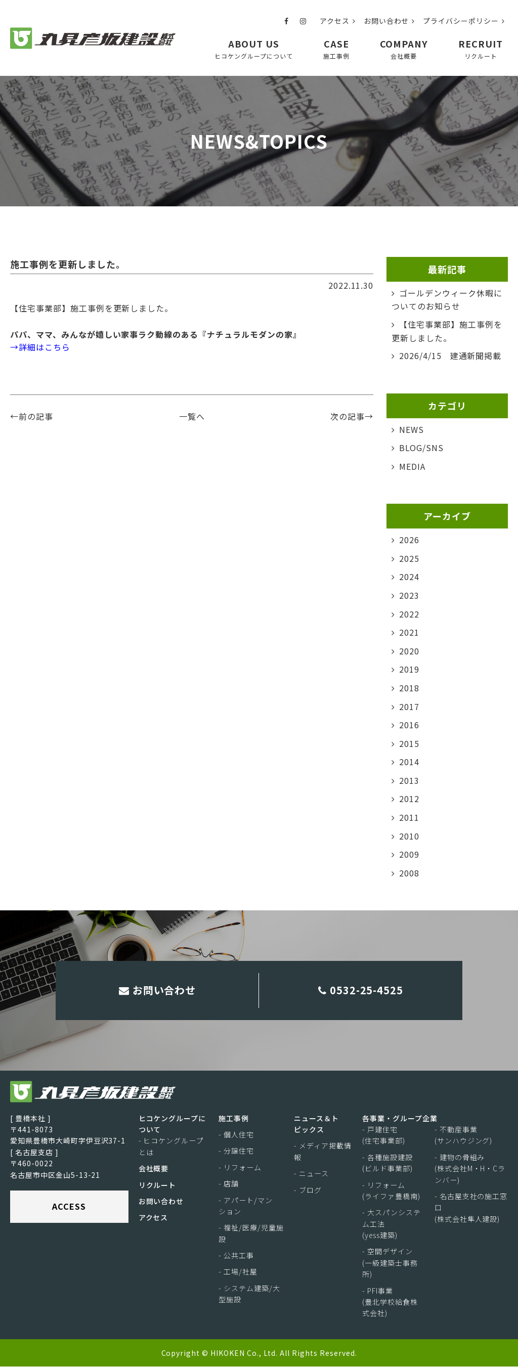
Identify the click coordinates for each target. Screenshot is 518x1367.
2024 (409, 576)
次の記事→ (351, 416)
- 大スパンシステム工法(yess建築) (391, 1224)
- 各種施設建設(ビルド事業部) (387, 1163)
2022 (409, 613)
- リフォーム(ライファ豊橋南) (391, 1190)
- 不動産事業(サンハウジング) (464, 1135)
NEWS (411, 429)
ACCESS (69, 1207)
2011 (409, 817)
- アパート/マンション (246, 1205)
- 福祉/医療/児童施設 (251, 1233)
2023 (409, 595)
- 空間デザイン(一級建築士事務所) (390, 1263)
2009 (409, 854)
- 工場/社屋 (238, 1272)
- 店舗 (229, 1184)
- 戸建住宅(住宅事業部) (383, 1135)
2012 (409, 798)
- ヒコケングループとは (171, 1146)
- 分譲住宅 (236, 1151)
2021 (409, 632)
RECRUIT (480, 49)
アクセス (338, 21)
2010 (409, 836)
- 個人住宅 (236, 1135)
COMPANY (404, 49)
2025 (409, 558)
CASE (336, 49)
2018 (409, 688)
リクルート (158, 1185)
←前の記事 (31, 416)
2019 (409, 669)
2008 (409, 873)
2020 (409, 651)
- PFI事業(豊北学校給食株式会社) (390, 1302)
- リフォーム (240, 1168)
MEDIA (412, 466)
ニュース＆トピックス (316, 1123)
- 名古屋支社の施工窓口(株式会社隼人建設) (471, 1208)
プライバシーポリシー (464, 21)
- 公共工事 (236, 1256)
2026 (409, 540)
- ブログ (308, 1190)
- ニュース (311, 1174)
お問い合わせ (389, 21)
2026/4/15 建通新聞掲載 (450, 355)
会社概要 (154, 1169)
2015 (409, 743)
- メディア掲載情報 (323, 1151)
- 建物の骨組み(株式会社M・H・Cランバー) (470, 1169)
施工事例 (234, 1118)
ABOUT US (253, 49)
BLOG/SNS (421, 448)
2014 (409, 762)
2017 (409, 706)
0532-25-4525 (361, 990)
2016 (409, 725)
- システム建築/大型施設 (249, 1294)
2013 (409, 780)
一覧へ (192, 416)
